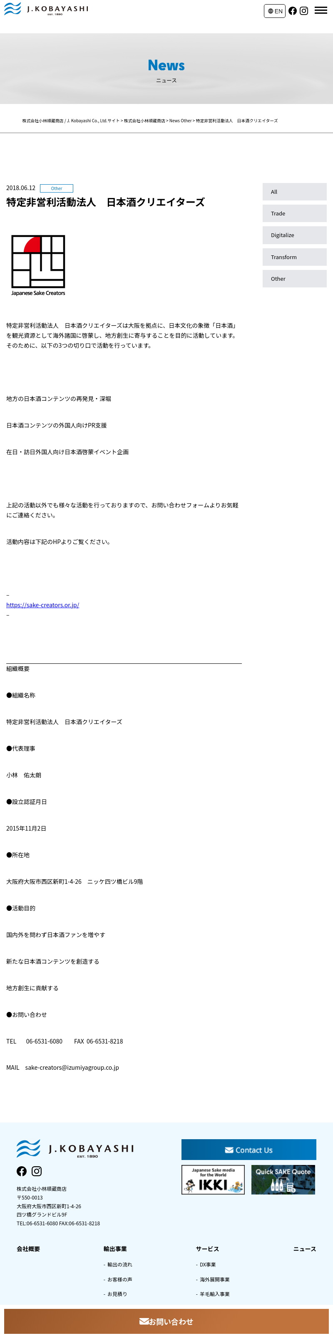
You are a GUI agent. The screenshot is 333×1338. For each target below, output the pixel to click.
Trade (278, 213)
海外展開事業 (215, 1279)
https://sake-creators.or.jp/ (42, 605)
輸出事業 (115, 1248)
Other (278, 278)
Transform (284, 257)
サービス (207, 1248)
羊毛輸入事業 (215, 1293)
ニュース (304, 1248)
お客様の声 (119, 1279)
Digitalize (282, 235)
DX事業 (208, 1264)
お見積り (117, 1293)
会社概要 (28, 1248)
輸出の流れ (119, 1264)
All (274, 191)
